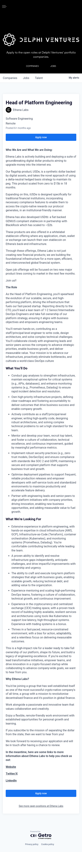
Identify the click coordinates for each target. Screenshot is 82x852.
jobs (26, 78)
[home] (41, 6)
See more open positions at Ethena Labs (41, 806)
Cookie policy (47, 844)
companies (10, 78)
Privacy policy (31, 844)
